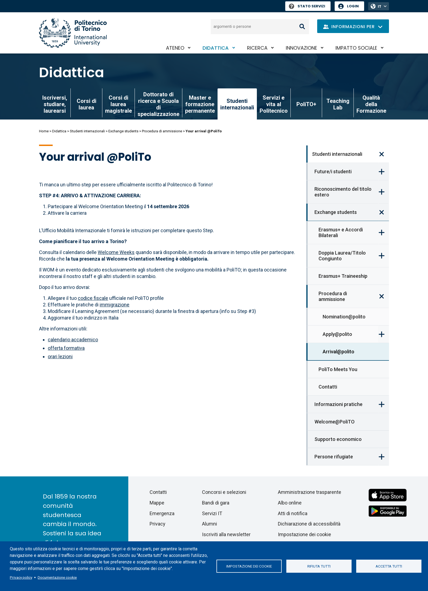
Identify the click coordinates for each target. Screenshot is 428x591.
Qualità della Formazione (371, 104)
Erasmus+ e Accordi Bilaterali (341, 232)
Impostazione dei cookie (249, 566)
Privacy (157, 524)
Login (353, 6)
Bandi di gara (215, 503)
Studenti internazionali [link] (237, 104)
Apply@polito (337, 334)
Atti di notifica (292, 513)
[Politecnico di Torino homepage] (73, 33)
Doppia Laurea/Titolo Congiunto (342, 255)
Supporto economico (338, 439)
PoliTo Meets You (338, 369)
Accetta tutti (389, 566)
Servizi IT (212, 513)
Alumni (209, 524)
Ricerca (257, 47)
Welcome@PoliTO (334, 422)
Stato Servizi (307, 6)
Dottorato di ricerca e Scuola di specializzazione (158, 104)
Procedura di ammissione (162, 131)
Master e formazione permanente (200, 104)
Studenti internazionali (87, 131)
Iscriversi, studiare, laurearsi (54, 104)
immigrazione (114, 305)
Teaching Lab (337, 104)
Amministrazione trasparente (309, 492)
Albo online (290, 503)
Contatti (328, 387)
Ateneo (175, 47)
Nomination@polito (344, 317)
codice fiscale (93, 298)
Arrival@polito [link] (338, 351)
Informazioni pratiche (338, 404)
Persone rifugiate (333, 456)
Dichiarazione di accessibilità (309, 524)
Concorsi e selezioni (224, 492)
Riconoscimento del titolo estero (342, 192)
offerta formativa (66, 348)
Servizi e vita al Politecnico (274, 104)
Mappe (157, 503)
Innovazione (301, 47)
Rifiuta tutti (319, 566)
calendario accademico (73, 339)
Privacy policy (21, 577)
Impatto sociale (356, 47)
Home (44, 131)
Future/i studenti (333, 171)
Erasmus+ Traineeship (343, 276)
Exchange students (123, 131)
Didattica (216, 47)
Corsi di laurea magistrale (118, 104)
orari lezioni (60, 356)
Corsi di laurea (86, 104)
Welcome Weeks (116, 252)
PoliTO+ (306, 104)
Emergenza (162, 513)
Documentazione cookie (57, 577)
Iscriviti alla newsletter (226, 534)
